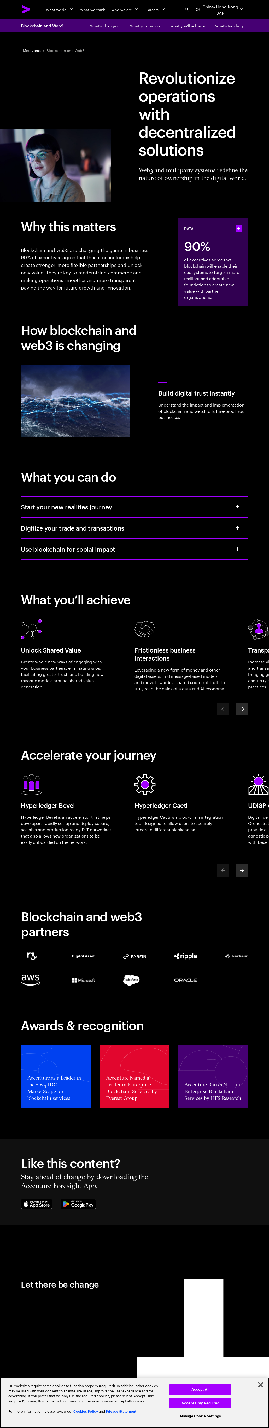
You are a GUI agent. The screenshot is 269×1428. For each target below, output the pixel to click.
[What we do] (60, 9)
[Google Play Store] (78, 1204)
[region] (134, 1403)
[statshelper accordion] (238, 228)
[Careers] (155, 9)
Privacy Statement (121, 1411)
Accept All (200, 1389)
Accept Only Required (200, 1403)
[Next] (242, 709)
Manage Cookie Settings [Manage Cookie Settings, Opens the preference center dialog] (200, 1416)
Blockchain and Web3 (42, 25)
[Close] (260, 1384)
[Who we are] (125, 9)
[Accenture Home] (26, 9)
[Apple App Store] (36, 1204)
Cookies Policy (85, 1411)
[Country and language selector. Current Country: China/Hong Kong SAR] (220, 9)
